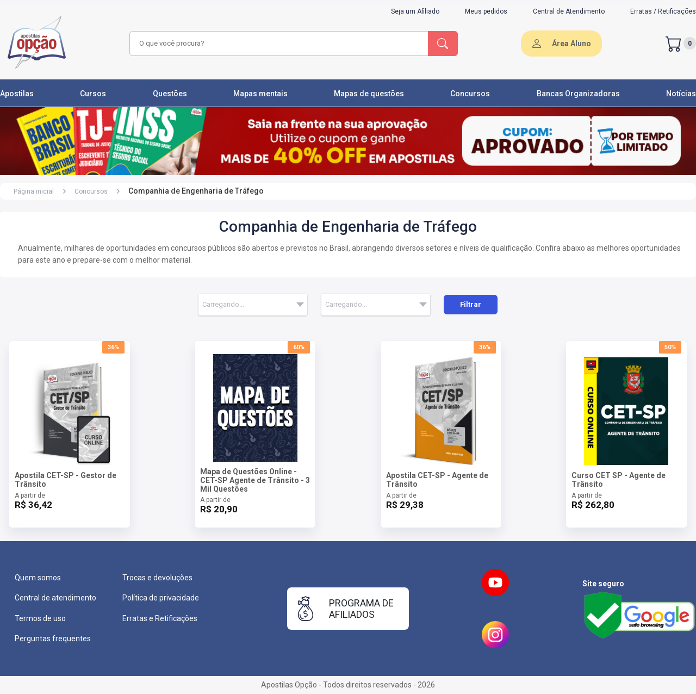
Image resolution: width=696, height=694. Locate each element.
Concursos (470, 93)
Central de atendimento (55, 597)
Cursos (93, 93)
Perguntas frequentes (53, 638)
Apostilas (17, 93)
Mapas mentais (260, 93)
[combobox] (277, 43)
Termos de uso (40, 618)
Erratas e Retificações (159, 618)
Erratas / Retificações (663, 11)
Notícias (681, 93)
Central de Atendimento (569, 11)
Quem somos (38, 577)
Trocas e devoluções (157, 577)
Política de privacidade (160, 597)
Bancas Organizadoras (578, 93)
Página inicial (34, 191)
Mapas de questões (369, 93)
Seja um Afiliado (415, 11)
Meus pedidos (486, 11)
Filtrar (470, 304)
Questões (170, 93)
